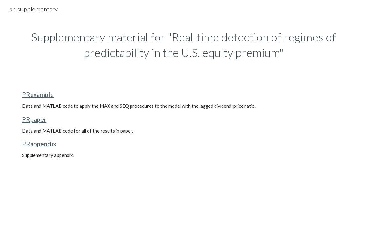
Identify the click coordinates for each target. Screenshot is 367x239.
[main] (183, 45)
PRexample (38, 94)
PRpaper (34, 119)
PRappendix (39, 143)
